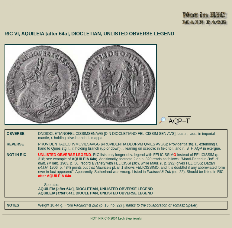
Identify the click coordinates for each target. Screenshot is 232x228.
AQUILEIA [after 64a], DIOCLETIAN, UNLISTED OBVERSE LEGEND (95, 189)
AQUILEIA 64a (84, 159)
